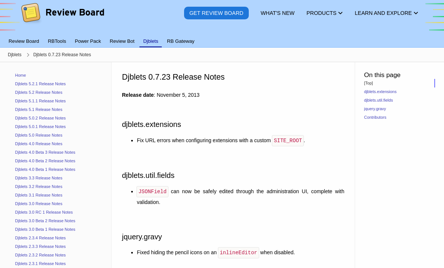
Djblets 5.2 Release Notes (38, 92)
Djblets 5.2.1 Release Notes (40, 84)
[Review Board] (62, 18)
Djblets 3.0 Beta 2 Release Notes (45, 220)
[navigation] (56, 165)
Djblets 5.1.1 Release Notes (40, 101)
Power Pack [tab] (88, 41)
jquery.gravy (375, 108)
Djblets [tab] (150, 41)
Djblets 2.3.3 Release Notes (40, 246)
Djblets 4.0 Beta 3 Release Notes (45, 152)
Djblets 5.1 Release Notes (38, 109)
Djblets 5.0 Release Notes (38, 135)
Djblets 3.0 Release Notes (38, 203)
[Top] (368, 83)
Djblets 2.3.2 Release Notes (40, 255)
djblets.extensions (380, 91)
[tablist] (222, 37)
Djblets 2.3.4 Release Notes (40, 238)
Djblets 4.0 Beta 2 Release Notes (45, 161)
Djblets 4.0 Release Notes (38, 143)
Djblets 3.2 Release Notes (38, 186)
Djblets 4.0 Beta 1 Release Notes (45, 169)
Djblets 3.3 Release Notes (38, 178)
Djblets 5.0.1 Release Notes (40, 126)
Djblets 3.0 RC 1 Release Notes (44, 212)
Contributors (375, 117)
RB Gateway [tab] (180, 41)
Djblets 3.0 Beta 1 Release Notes (45, 229)
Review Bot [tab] (122, 41)
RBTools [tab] (57, 41)
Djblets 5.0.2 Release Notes (40, 118)
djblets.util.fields (378, 100)
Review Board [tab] (24, 41)
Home (20, 75)
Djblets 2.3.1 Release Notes (40, 263)
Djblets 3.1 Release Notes (38, 195)
